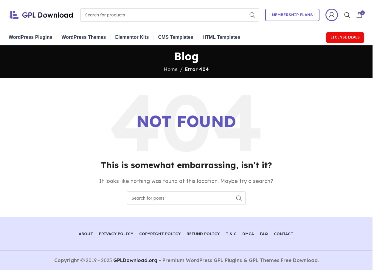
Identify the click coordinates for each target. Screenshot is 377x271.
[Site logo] (41, 14)
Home (171, 69)
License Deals (345, 37)
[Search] (169, 15)
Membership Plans (292, 14)
